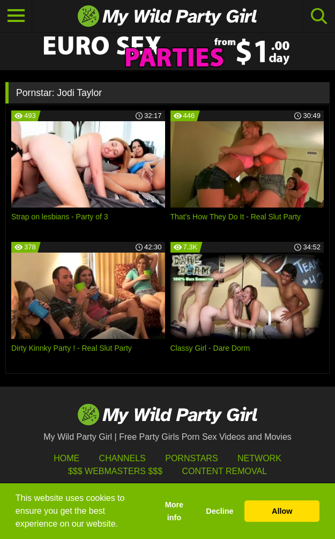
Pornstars (191, 458)
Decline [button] (219, 511)
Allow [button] (282, 511)
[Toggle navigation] (16, 16)
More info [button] (174, 511)
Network (259, 458)
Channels (122, 458)
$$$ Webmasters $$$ (115, 471)
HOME (66, 458)
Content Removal (224, 471)
